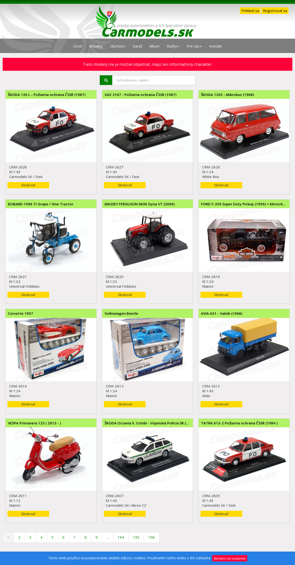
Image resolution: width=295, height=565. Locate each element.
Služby (173, 46)
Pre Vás (194, 46)
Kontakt (215, 46)
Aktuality (96, 46)
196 (151, 537)
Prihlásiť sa (250, 10)
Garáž (137, 46)
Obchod (117, 46)
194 (121, 537)
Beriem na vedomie (230, 558)
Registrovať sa (275, 10)
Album (154, 46)
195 (136, 537)
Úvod (77, 46)
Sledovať (28, 185)
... (107, 537)
